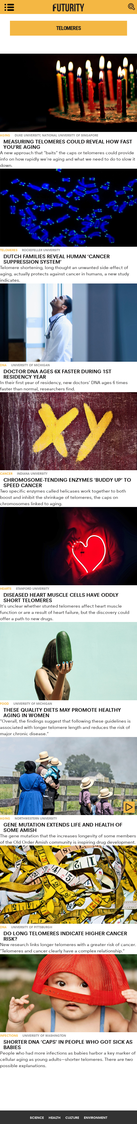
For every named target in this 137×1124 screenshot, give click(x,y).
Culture (72, 1118)
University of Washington (44, 1036)
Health (55, 1118)
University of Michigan (30, 365)
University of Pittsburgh (31, 927)
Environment (95, 1118)
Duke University (27, 135)
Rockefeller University (41, 250)
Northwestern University (36, 818)
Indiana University (32, 474)
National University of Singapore (70, 135)
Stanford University (32, 589)
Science (37, 1118)
